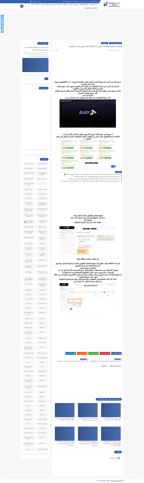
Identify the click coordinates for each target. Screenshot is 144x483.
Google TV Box (42, 338)
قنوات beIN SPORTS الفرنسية (28, 278)
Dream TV (42, 318)
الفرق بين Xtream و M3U (29, 184)
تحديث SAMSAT (42, 189)
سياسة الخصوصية (94, 1)
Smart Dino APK (28, 401)
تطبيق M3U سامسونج (42, 238)
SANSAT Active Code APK (29, 386)
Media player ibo (28, 366)
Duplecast (42, 323)
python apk (42, 380)
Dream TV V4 (28, 318)
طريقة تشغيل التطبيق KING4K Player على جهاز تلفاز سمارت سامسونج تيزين (65, 443)
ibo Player (42, 347)
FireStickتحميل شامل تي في (29, 332)
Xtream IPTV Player (42, 449)
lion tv (28, 362)
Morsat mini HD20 (28, 371)
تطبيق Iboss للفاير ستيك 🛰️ (42, 232)
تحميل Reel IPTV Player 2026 (42, 215)
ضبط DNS (28, 272)
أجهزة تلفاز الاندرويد (46, 4)
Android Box (28, 290)
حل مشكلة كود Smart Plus (28, 266)
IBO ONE (28, 342)
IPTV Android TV (42, 353)
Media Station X (42, 371)
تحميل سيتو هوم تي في (42, 209)
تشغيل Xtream (42, 227)
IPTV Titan (28, 357)
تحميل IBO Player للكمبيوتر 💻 (28, 209)
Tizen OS (28, 423)
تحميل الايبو (29, 198)
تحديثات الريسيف (42, 193)
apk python (28, 294)
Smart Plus (42, 405)
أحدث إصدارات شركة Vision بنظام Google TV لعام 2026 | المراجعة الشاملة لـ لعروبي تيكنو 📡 (93, 179)
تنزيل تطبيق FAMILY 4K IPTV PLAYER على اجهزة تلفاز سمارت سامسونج (88, 443)
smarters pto (29, 410)
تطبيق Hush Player (28, 227)
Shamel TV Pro (28, 396)
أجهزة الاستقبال (84, 4)
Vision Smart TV (28, 432)
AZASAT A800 (28, 299)
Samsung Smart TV (42, 386)
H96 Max (28, 338)
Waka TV (42, 437)
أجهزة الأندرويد (28, 168)
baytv (69, 82)
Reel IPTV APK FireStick (29, 380)
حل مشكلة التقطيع (42, 266)
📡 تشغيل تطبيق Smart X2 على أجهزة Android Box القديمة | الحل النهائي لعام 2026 (96, 176)
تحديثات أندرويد (29, 193)
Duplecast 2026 (28, 323)
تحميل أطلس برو (42, 198)
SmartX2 (42, 414)
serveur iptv (29, 392)
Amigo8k (42, 290)
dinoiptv (29, 308)
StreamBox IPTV (28, 419)
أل (42, 183)
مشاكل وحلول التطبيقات (90, 8)
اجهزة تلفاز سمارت (73, 4)
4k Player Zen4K (28, 163)
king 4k (42, 362)
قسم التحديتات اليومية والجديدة (42, 278)
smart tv (29, 405)
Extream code (28, 327)
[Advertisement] (72, 25)
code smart (28, 303)
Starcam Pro (29, 414)
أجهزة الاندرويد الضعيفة (42, 173)
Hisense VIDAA (42, 342)
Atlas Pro (42, 299)
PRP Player (28, 375)
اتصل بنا (87, 1)
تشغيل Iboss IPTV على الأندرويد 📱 (28, 221)
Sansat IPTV (42, 392)
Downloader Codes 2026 (28, 313)
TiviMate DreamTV (42, 423)
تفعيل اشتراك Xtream (28, 248)
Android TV (42, 294)
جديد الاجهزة (42, 260)
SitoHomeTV (42, 401)
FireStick (42, 332)
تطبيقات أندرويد (29, 243)
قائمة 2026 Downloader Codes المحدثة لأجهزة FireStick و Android (36, 49)
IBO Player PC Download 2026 (29, 347)
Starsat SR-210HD (42, 419)
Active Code (29, 284)
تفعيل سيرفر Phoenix (42, 254)
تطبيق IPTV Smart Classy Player (28, 232)
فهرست (82, 1)
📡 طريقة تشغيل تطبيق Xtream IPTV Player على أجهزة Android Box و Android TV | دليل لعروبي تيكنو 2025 (90, 181)
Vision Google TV (42, 432)
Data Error (42, 308)
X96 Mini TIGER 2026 (28, 438)
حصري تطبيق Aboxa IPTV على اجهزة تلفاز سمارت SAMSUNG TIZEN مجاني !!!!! (112, 443)
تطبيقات (64, 4)
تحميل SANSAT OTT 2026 (29, 215)
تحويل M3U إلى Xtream (42, 221)
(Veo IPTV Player (42, 163)
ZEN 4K (28, 449)
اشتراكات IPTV (75, 1)
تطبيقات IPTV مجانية (42, 248)
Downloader (42, 312)
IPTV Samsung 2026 (28, 353)
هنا (66, 98)
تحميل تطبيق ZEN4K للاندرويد (42, 203)
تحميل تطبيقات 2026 (29, 203)
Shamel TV (42, 396)
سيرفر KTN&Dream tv (42, 272)
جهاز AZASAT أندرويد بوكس (28, 260)
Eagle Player (42, 327)
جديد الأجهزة (93, 4)
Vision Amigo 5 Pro (29, 428)
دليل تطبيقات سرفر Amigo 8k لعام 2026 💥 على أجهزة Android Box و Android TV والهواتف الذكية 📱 (91, 174)
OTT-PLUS (42, 375)
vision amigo (42, 428)
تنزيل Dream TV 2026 (29, 254)
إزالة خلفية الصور (66, 1)
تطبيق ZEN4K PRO (29, 237)
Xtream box (42, 443)
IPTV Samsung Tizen (42, 357)
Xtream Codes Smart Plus (28, 444)
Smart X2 (42, 410)
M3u (42, 366)
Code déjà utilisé (42, 303)
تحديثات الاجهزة (57, 4)
